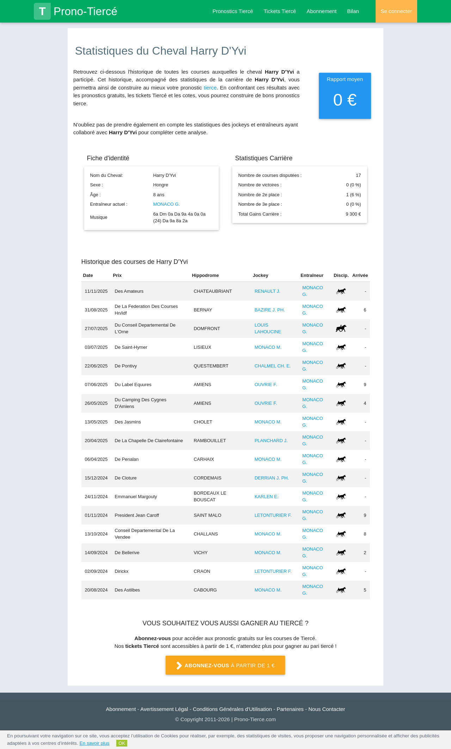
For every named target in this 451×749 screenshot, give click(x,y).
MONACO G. (166, 204)
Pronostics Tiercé (232, 11)
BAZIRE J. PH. (269, 309)
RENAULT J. (267, 291)
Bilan (353, 11)
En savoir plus (95, 743)
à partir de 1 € (225, 666)
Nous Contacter (326, 709)
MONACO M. (268, 347)
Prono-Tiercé (75, 11)
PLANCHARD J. (271, 440)
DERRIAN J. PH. (271, 478)
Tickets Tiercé (280, 11)
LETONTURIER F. (272, 515)
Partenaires (290, 709)
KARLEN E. (266, 496)
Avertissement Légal (164, 709)
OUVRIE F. (265, 384)
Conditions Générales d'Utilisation (232, 709)
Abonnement (321, 11)
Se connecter (396, 11)
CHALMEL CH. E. (272, 366)
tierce (210, 88)
